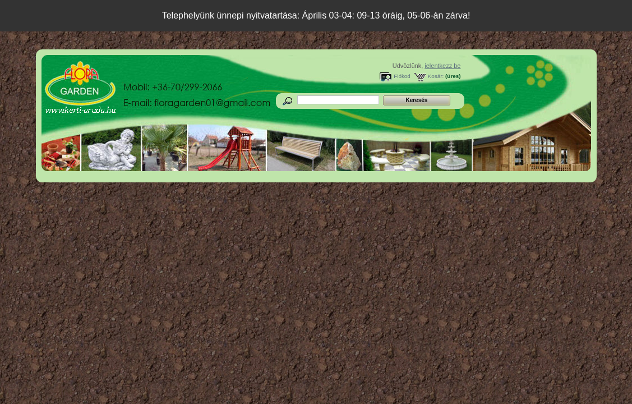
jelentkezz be (442, 65)
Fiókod (402, 76)
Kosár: (436, 76)
